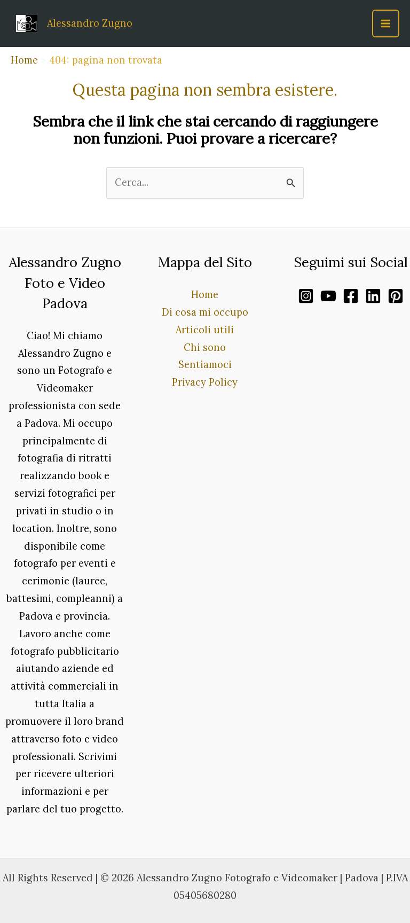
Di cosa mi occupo (205, 312)
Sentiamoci (205, 364)
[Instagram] (306, 296)
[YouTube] (328, 296)
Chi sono (205, 347)
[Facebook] (351, 296)
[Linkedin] (373, 296)
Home (204, 294)
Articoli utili (205, 330)
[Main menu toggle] (385, 23)
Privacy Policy (205, 382)
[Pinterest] (396, 296)
